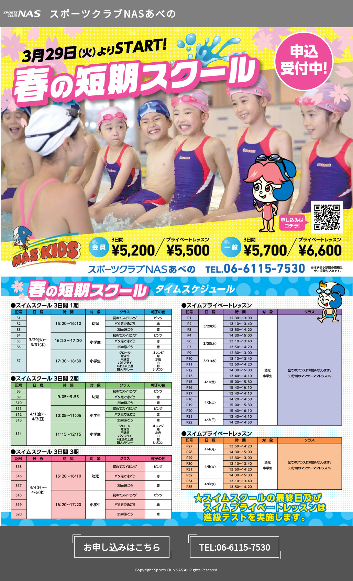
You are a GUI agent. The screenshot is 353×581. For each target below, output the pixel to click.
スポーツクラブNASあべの (113, 13)
